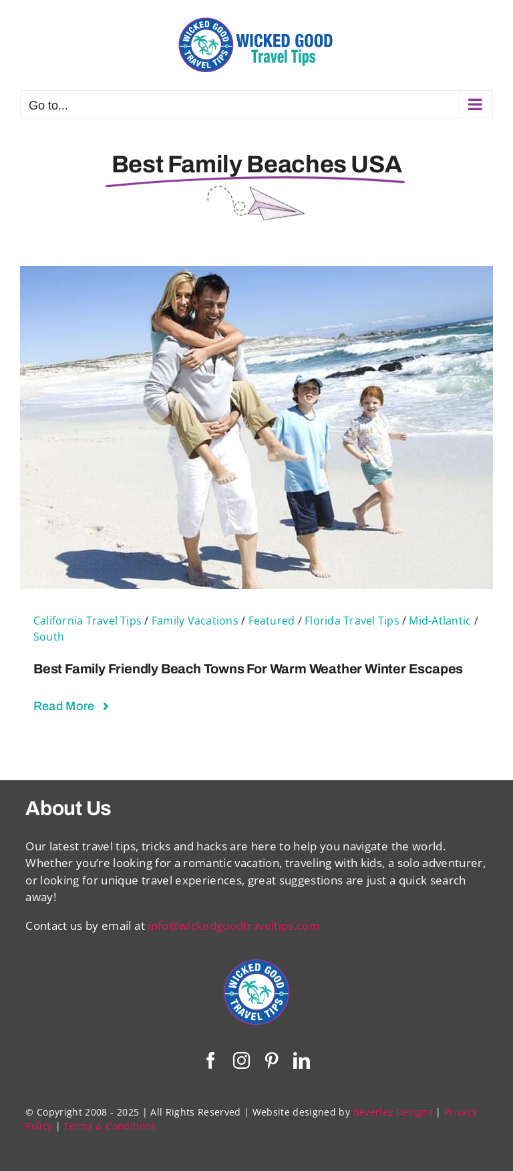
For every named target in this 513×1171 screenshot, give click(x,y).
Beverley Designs (393, 1112)
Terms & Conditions (109, 1126)
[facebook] (210, 1060)
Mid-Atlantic (440, 620)
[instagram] (241, 1060)
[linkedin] (301, 1060)
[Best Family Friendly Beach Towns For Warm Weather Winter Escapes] (256, 274)
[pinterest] (271, 1060)
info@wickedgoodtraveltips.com (234, 925)
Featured (271, 620)
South (48, 636)
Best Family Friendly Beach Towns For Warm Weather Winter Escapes (248, 668)
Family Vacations (195, 620)
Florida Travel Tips (352, 620)
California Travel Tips (87, 620)
